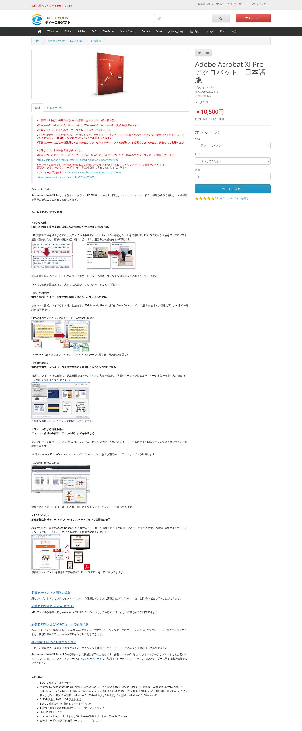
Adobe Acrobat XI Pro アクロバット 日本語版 (74, 41)
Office (67, 31)
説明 (37, 107)
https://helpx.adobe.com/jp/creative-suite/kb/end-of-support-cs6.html (77, 160)
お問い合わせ (175, 31)
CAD (93, 31)
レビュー (200, 154)
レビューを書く (240, 198)
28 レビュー (222, 198)
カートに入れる (233, 189)
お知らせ (195, 31)
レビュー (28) (54, 107)
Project (146, 31)
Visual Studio (127, 31)
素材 (222, 31)
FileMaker (108, 31)
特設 (233, 31)
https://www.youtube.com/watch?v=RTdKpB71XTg (66, 177)
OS (198, 138)
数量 (197, 170)
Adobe (81, 31)
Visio (159, 31)
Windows (52, 31)
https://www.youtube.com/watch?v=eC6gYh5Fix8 (92, 172)
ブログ (209, 31)
